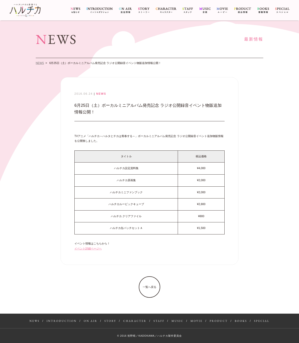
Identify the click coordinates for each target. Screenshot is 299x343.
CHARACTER (166, 10)
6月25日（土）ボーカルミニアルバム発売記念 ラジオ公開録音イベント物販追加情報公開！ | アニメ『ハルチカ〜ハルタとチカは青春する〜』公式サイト (25, 10)
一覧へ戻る (149, 287)
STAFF (187, 10)
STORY (144, 10)
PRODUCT (242, 10)
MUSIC (205, 10)
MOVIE (222, 10)
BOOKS (263, 10)
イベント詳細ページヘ (88, 248)
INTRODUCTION (99, 10)
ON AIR (125, 10)
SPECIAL (282, 10)
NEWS (75, 10)
